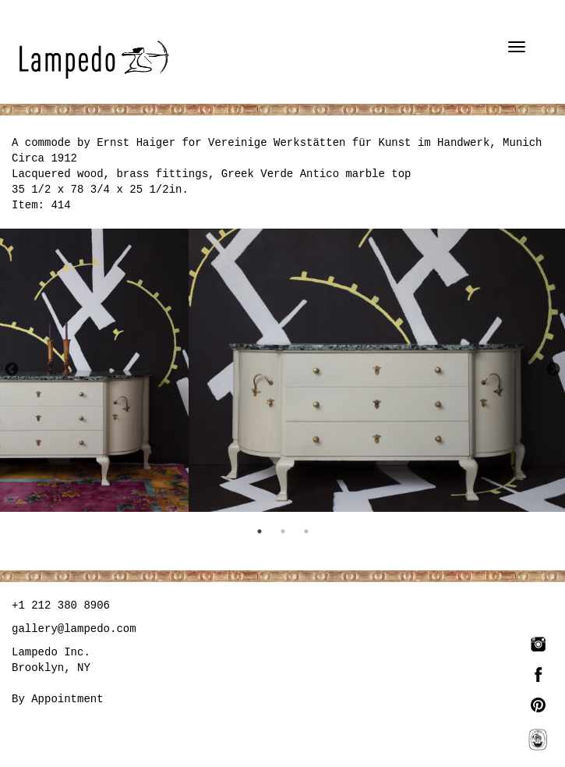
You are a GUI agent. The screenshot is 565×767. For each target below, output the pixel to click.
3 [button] (306, 531)
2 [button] (283, 531)
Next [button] (553, 370)
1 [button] (259, 531)
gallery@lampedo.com (74, 629)
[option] (94, 370)
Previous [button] (11, 370)
